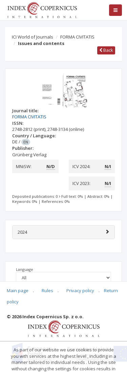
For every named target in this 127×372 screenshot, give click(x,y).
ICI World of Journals (32, 37)
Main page (17, 290)
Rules (47, 290)
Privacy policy (80, 290)
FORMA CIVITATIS (77, 37)
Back (106, 50)
